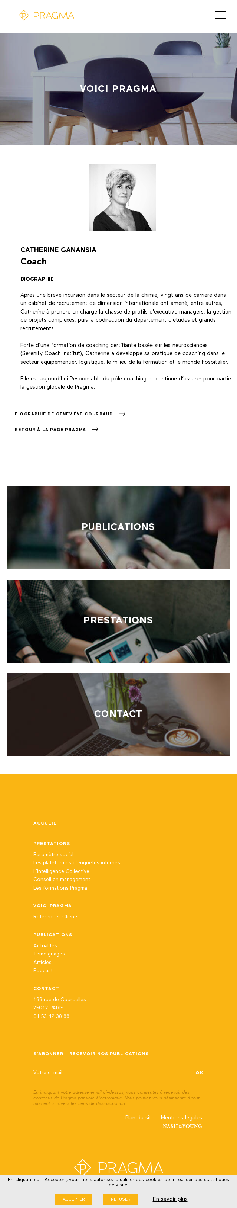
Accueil (44, 823)
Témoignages (49, 954)
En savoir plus (170, 1199)
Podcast (43, 970)
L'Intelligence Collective (61, 871)
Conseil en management (61, 879)
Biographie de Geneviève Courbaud (70, 414)
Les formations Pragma (60, 888)
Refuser (121, 1199)
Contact (46, 989)
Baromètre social (53, 854)
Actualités (45, 945)
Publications (52, 935)
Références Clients (56, 916)
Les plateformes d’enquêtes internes (76, 862)
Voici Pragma (52, 906)
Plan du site (139, 1118)
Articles (42, 962)
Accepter (74, 1199)
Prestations (51, 844)
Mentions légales (181, 1118)
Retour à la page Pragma (56, 429)
